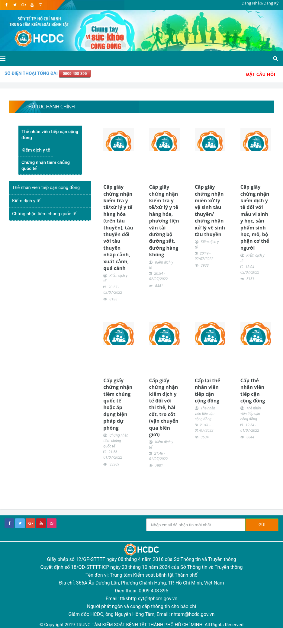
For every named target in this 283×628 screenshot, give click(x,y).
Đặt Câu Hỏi (260, 74)
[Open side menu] (2, 59)
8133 (113, 299)
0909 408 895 (75, 73)
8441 (159, 286)
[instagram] (40, 5)
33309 (114, 464)
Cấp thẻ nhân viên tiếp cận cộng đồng (252, 390)
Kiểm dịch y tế (35, 150)
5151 (250, 279)
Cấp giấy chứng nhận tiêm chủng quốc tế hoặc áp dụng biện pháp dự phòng (117, 404)
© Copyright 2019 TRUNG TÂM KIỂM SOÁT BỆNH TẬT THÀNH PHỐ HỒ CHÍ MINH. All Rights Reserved (141, 624)
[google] (23, 5)
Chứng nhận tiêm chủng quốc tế (45, 165)
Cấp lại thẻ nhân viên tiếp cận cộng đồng (207, 390)
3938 (205, 265)
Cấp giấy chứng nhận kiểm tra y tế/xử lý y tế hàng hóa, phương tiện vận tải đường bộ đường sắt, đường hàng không (164, 221)
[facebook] (6, 5)
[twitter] (15, 5)
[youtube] (32, 5)
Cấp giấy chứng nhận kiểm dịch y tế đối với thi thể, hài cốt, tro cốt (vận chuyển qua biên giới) (163, 407)
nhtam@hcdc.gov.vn (193, 614)
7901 (159, 465)
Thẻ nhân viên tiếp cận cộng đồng (49, 134)
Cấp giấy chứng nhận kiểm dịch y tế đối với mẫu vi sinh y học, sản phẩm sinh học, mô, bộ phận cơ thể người (254, 217)
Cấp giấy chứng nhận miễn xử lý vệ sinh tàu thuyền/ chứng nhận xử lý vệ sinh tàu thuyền (210, 211)
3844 (250, 437)
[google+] (30, 523)
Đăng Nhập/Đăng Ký (260, 3)
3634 (205, 437)
